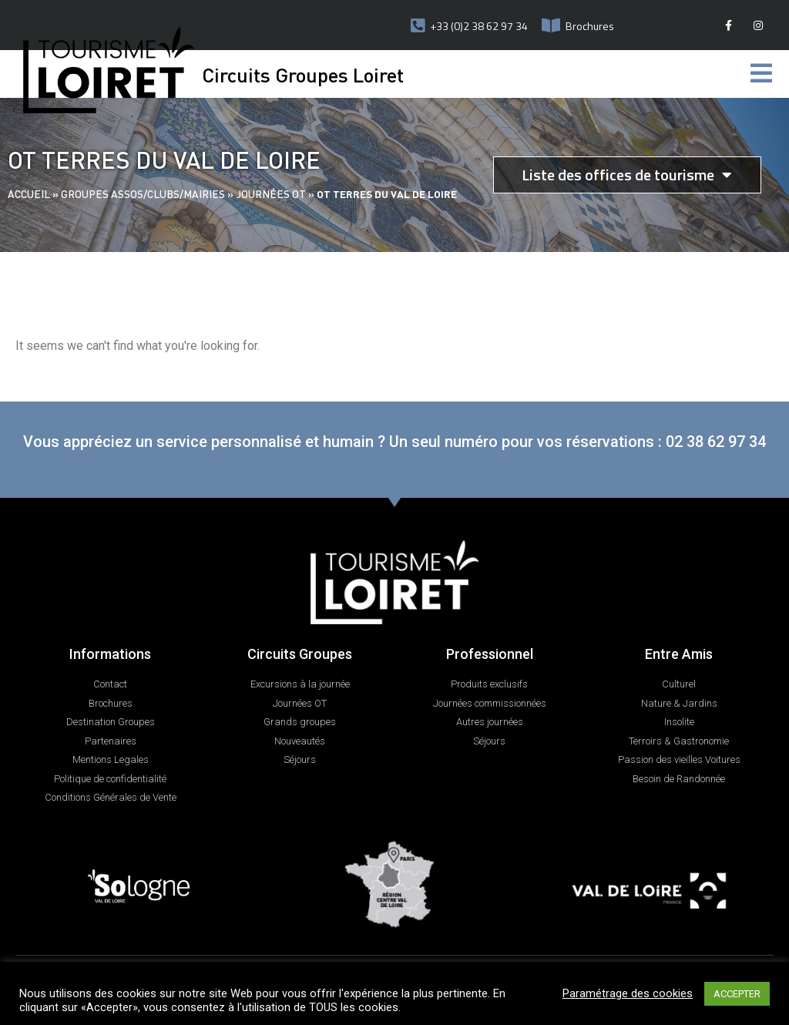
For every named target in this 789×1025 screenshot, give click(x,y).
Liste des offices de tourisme (627, 175)
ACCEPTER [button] (736, 994)
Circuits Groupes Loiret (303, 74)
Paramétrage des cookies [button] (627, 993)
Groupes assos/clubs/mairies (143, 193)
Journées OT (271, 193)
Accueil (29, 193)
